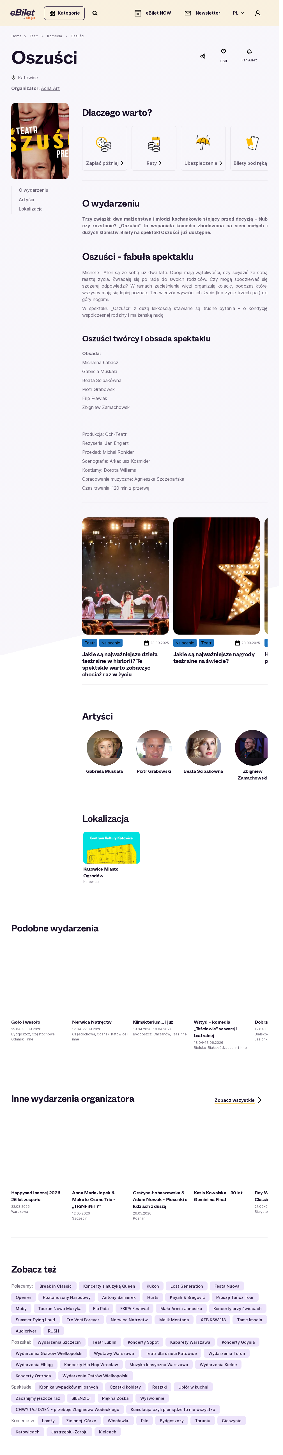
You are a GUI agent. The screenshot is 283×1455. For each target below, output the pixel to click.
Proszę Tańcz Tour (235, 1298)
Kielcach (107, 1432)
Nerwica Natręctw (129, 1320)
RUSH (53, 1331)
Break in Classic (56, 1287)
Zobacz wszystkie (239, 1101)
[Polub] (223, 57)
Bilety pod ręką (253, 164)
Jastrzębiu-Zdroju (69, 1432)
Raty (154, 164)
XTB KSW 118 (213, 1320)
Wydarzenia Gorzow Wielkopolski (49, 1354)
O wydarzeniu (33, 191)
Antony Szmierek (119, 1298)
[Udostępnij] (203, 57)
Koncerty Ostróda (33, 1376)
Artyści (26, 200)
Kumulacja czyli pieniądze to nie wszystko (173, 1410)
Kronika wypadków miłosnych (68, 1387)
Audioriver (26, 1331)
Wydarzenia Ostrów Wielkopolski (95, 1376)
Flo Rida (101, 1309)
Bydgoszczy (172, 1421)
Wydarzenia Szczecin (59, 1343)
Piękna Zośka (115, 1399)
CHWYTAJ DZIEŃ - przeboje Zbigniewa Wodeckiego (67, 1410)
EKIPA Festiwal (134, 1309)
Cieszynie (231, 1421)
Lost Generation (187, 1287)
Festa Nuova (227, 1287)
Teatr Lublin (104, 1343)
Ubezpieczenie (204, 164)
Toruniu (202, 1421)
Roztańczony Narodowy (67, 1298)
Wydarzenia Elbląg (34, 1365)
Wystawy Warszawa (114, 1354)
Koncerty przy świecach (237, 1309)
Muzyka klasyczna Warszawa (159, 1365)
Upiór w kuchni (193, 1387)
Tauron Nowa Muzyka (60, 1309)
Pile (144, 1421)
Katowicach (28, 1432)
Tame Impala (249, 1320)
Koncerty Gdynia (238, 1343)
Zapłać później (105, 164)
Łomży (48, 1421)
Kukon (153, 1287)
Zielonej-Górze (81, 1421)
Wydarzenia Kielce (218, 1365)
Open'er (23, 1298)
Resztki (159, 1387)
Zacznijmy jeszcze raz (38, 1399)
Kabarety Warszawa (190, 1343)
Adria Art (50, 89)
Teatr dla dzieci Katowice (171, 1354)
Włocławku (119, 1421)
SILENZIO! (81, 1399)
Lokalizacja (31, 210)
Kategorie (65, 13)
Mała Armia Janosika (181, 1309)
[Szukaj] (96, 13)
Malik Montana (174, 1320)
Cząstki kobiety (125, 1387)
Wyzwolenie (152, 1399)
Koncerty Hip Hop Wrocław (91, 1365)
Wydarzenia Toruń (226, 1354)
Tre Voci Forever (82, 1320)
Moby (21, 1309)
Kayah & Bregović (187, 1298)
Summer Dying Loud (35, 1320)
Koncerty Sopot (143, 1343)
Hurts (152, 1298)
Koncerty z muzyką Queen (109, 1287)
